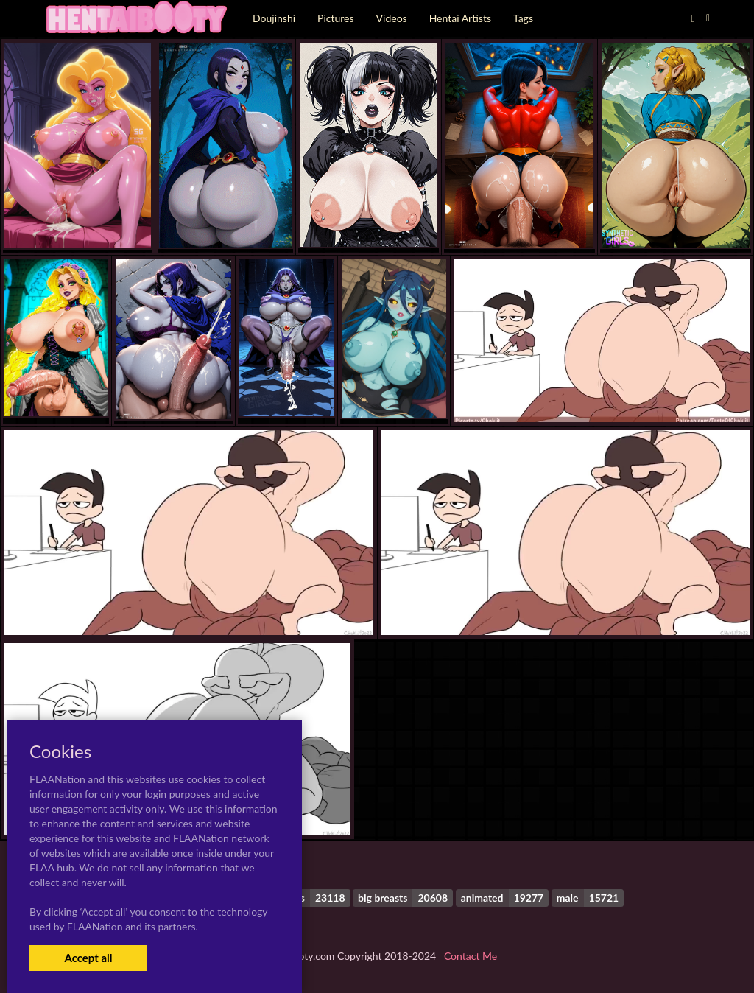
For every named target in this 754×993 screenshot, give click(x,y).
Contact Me (470, 956)
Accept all (88, 957)
